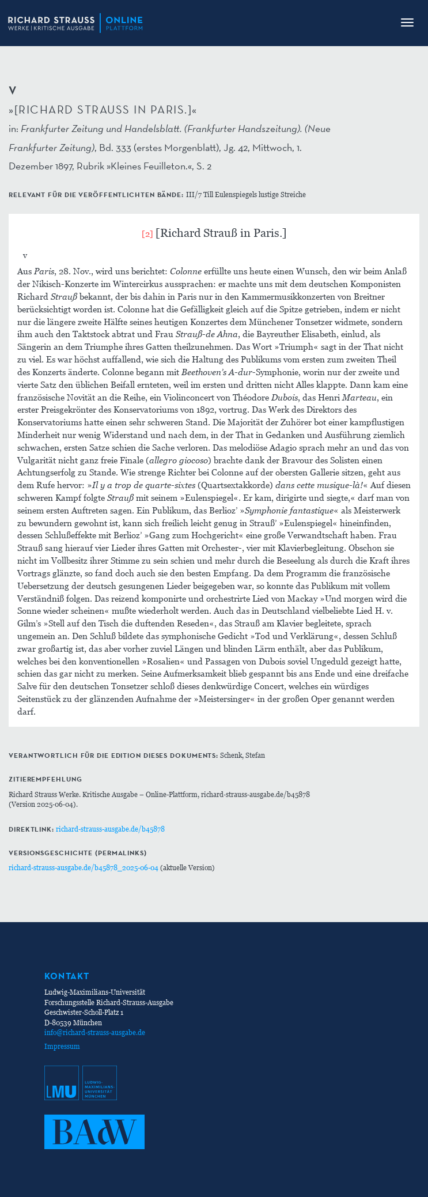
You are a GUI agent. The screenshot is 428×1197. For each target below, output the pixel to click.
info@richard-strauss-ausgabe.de (94, 1032)
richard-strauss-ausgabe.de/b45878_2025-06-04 (83, 867)
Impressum (62, 1046)
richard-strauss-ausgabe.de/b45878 (110, 829)
